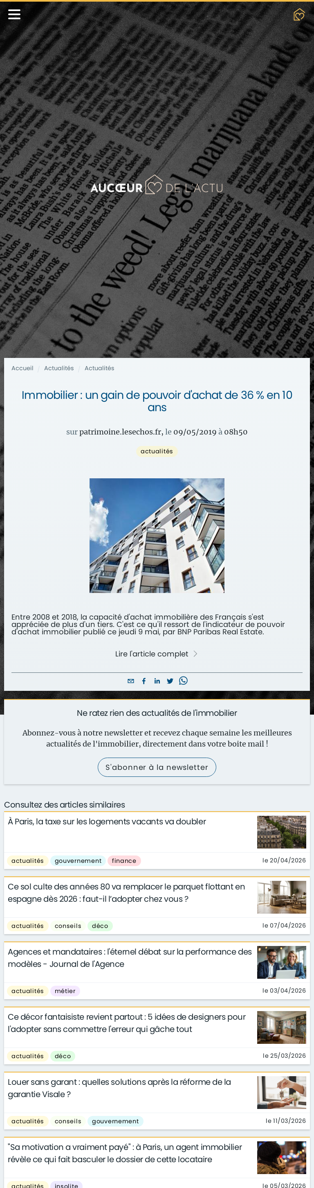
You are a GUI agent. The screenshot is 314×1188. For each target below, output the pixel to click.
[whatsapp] (183, 681)
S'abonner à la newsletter (157, 767)
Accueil (22, 368)
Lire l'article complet (156, 654)
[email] (130, 681)
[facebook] (143, 681)
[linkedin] (157, 681)
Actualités (59, 368)
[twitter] (170, 681)
